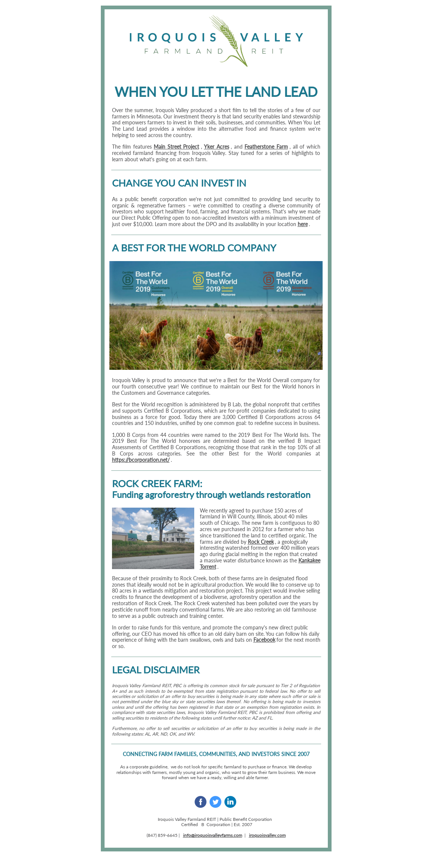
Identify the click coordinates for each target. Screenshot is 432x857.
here (303, 224)
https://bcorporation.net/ (141, 460)
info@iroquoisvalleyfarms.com (212, 835)
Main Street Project (176, 146)
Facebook (264, 640)
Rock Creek (261, 542)
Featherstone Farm (266, 146)
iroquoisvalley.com (267, 835)
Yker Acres (216, 146)
